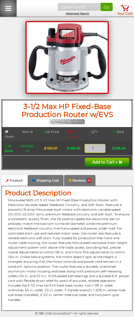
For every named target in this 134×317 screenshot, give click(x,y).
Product (14, 180)
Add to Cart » (107, 162)
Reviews (80, 180)
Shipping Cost (45, 180)
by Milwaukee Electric (67, 121)
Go (106, 7)
